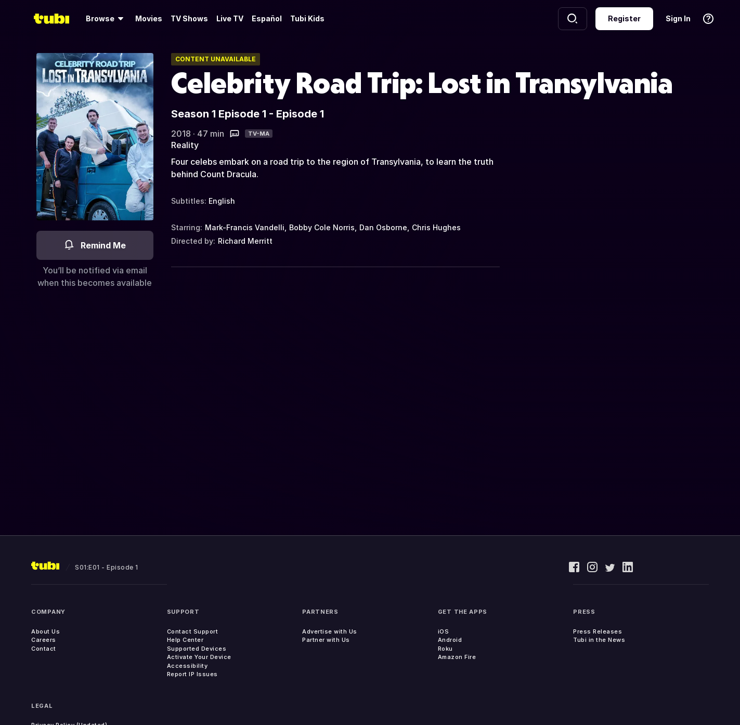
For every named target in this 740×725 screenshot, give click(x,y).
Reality (185, 145)
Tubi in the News (599, 639)
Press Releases (597, 631)
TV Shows (189, 18)
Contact (43, 648)
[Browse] (106, 18)
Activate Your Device (199, 657)
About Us (45, 631)
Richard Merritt (245, 240)
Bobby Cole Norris (322, 227)
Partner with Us (326, 639)
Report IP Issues (192, 674)
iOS (443, 631)
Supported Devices (197, 648)
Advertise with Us (329, 631)
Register (624, 18)
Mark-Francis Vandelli (244, 227)
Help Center (185, 639)
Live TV (229, 18)
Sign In (678, 18)
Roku (445, 648)
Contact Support (192, 631)
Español (267, 18)
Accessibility (187, 665)
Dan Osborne (383, 227)
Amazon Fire (457, 657)
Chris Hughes (436, 227)
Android (450, 639)
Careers (43, 639)
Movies (148, 18)
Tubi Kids (307, 18)
